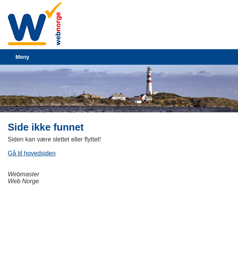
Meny (22, 57)
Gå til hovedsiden (32, 153)
